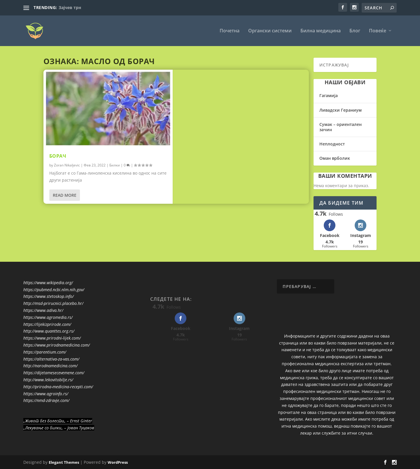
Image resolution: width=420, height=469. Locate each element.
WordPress (118, 462)
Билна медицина (320, 31)
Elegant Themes (64, 462)
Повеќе (377, 31)
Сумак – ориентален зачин (340, 127)
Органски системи (270, 31)
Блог (354, 31)
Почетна (229, 31)
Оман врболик (334, 158)
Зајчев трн (70, 7)
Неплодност (332, 144)
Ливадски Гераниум (340, 110)
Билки (114, 165)
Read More (64, 195)
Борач (57, 156)
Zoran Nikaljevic (67, 165)
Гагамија (328, 95)
